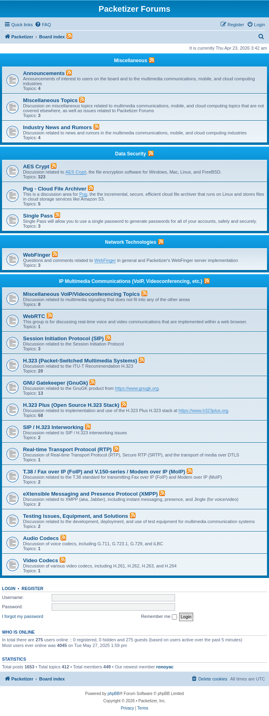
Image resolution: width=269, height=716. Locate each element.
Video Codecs (40, 560)
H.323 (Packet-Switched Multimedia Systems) (80, 361)
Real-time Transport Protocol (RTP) (67, 449)
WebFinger (36, 255)
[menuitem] (43, 24)
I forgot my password (22, 616)
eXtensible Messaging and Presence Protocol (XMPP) (90, 494)
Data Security (130, 154)
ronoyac (164, 666)
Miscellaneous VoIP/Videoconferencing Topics (81, 294)
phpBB (114, 693)
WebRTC (34, 316)
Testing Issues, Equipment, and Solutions (75, 516)
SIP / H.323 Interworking (53, 427)
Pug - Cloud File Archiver (54, 189)
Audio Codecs (41, 538)
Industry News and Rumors (57, 127)
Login (8, 588)
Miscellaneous (130, 60)
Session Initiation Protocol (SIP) (63, 338)
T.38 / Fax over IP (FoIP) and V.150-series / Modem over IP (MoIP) (104, 472)
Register (33, 588)
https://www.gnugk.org (136, 388)
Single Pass (38, 216)
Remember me (159, 617)
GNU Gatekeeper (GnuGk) (55, 383)
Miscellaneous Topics (50, 100)
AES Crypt (36, 166)
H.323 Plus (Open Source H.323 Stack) (71, 405)
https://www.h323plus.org (203, 410)
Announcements (44, 73)
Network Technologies (130, 242)
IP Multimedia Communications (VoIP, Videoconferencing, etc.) (130, 281)
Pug (83, 194)
